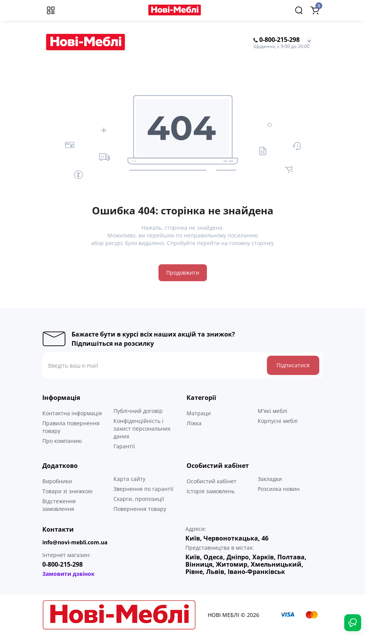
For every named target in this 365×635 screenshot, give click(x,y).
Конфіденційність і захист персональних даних (141, 428)
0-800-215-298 (276, 40)
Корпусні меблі (278, 420)
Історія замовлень (211, 491)
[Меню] (50, 10)
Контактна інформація (72, 413)
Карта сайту (129, 478)
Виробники (57, 481)
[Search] (299, 10)
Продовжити (182, 272)
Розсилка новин (279, 488)
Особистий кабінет (212, 481)
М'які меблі (272, 410)
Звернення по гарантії (143, 488)
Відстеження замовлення (59, 504)
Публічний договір (138, 410)
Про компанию (62, 440)
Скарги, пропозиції (138, 498)
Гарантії (124, 446)
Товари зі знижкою (67, 491)
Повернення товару (139, 508)
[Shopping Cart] (315, 10)
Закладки (270, 478)
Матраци (199, 413)
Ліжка (194, 423)
